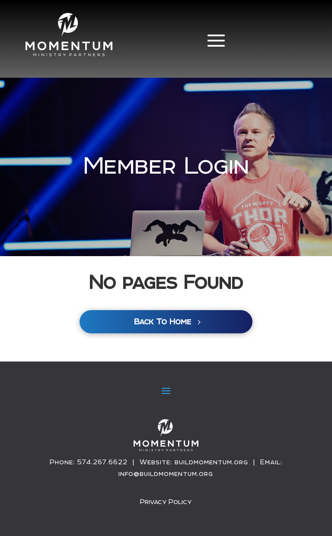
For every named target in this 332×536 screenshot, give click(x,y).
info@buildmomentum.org (165, 473)
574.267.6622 (102, 462)
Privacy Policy (165, 501)
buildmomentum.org (211, 462)
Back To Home (162, 321)
